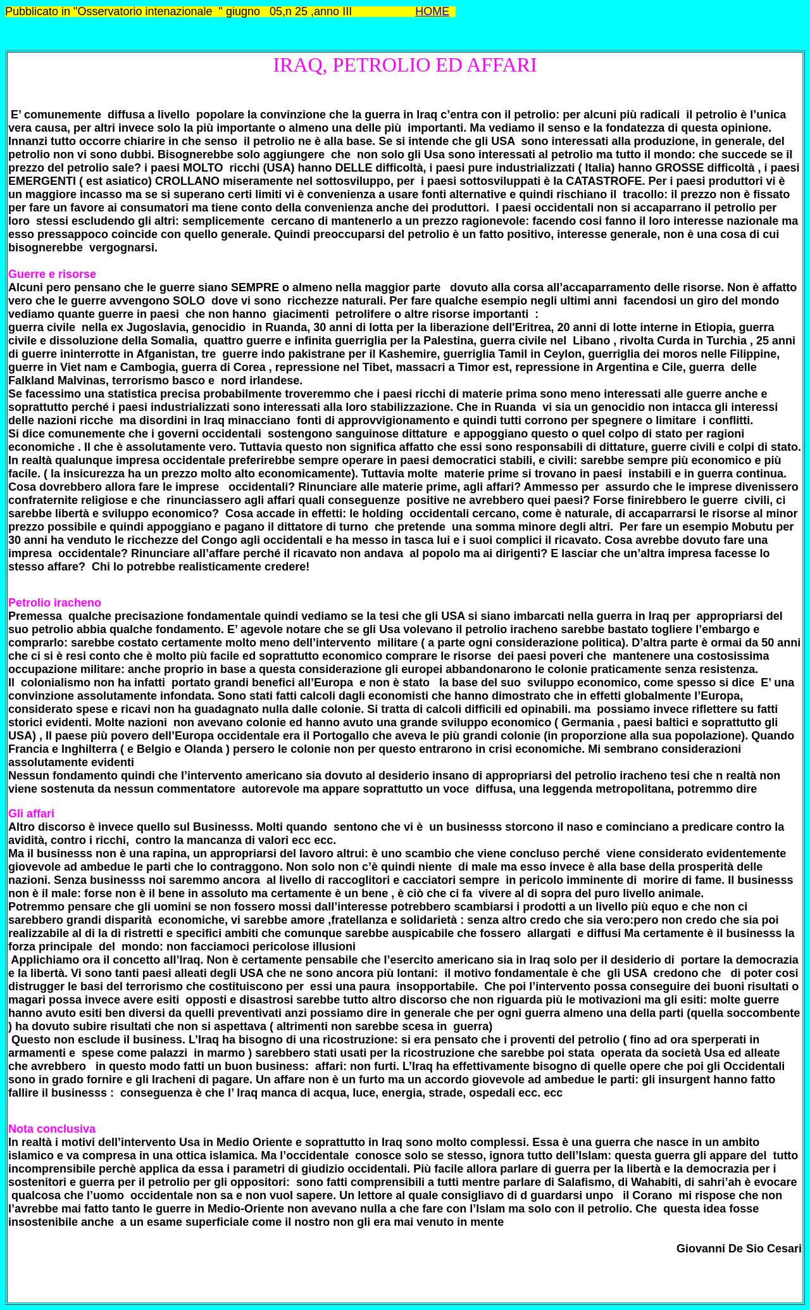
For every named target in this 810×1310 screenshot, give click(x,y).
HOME (432, 11)
